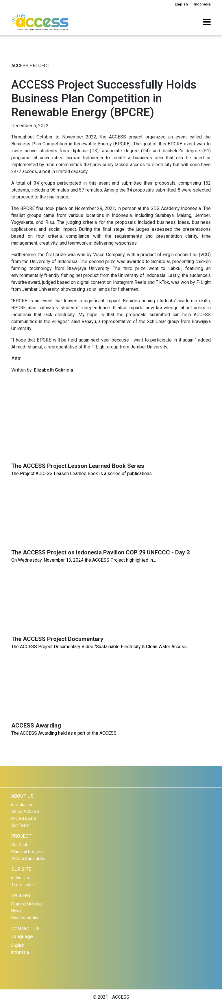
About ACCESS (25, 811)
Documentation (25, 918)
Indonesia (202, 4)
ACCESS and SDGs (28, 858)
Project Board (23, 818)
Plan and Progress (28, 851)
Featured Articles (26, 904)
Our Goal (19, 844)
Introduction (22, 804)
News (16, 911)
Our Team (20, 825)
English (181, 4)
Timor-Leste (22, 884)
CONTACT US (25, 928)
